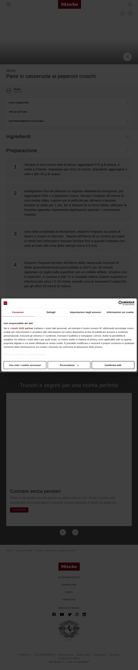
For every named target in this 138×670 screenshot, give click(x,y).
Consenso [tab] (18, 312)
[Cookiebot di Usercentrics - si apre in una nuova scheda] (120, 303)
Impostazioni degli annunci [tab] (85, 312)
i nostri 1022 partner (21, 328)
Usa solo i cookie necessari (25, 365)
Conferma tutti (113, 365)
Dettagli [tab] (51, 312)
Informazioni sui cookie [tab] (120, 312)
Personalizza (69, 365)
